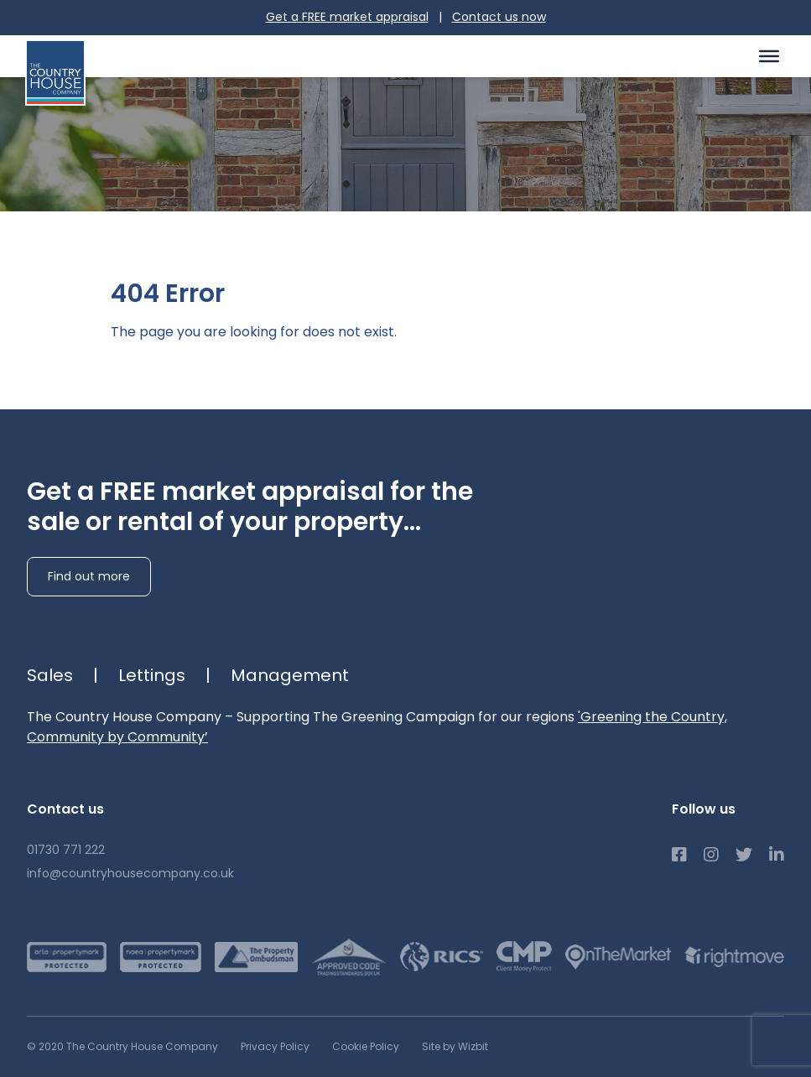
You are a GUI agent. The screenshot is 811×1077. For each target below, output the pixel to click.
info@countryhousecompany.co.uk (130, 873)
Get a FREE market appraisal (347, 16)
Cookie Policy (365, 1046)
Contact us (499, 16)
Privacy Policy (275, 1046)
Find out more (89, 576)
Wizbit (473, 1046)
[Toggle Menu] (769, 55)
